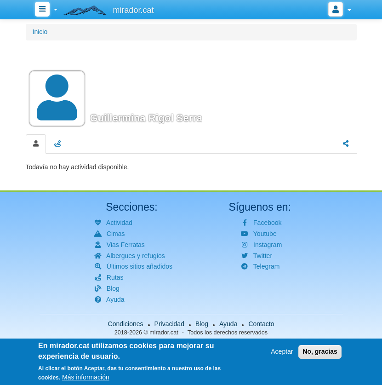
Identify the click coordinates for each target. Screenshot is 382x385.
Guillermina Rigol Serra (146, 118)
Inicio (40, 31)
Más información (85, 379)
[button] (191, 86)
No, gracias (319, 353)
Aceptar (282, 353)
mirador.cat (163, 332)
